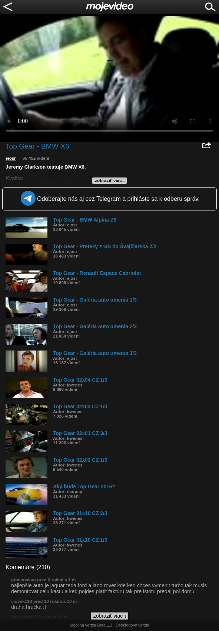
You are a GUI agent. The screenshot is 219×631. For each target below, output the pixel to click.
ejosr (11, 158)
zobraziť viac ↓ (110, 180)
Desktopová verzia (132, 625)
